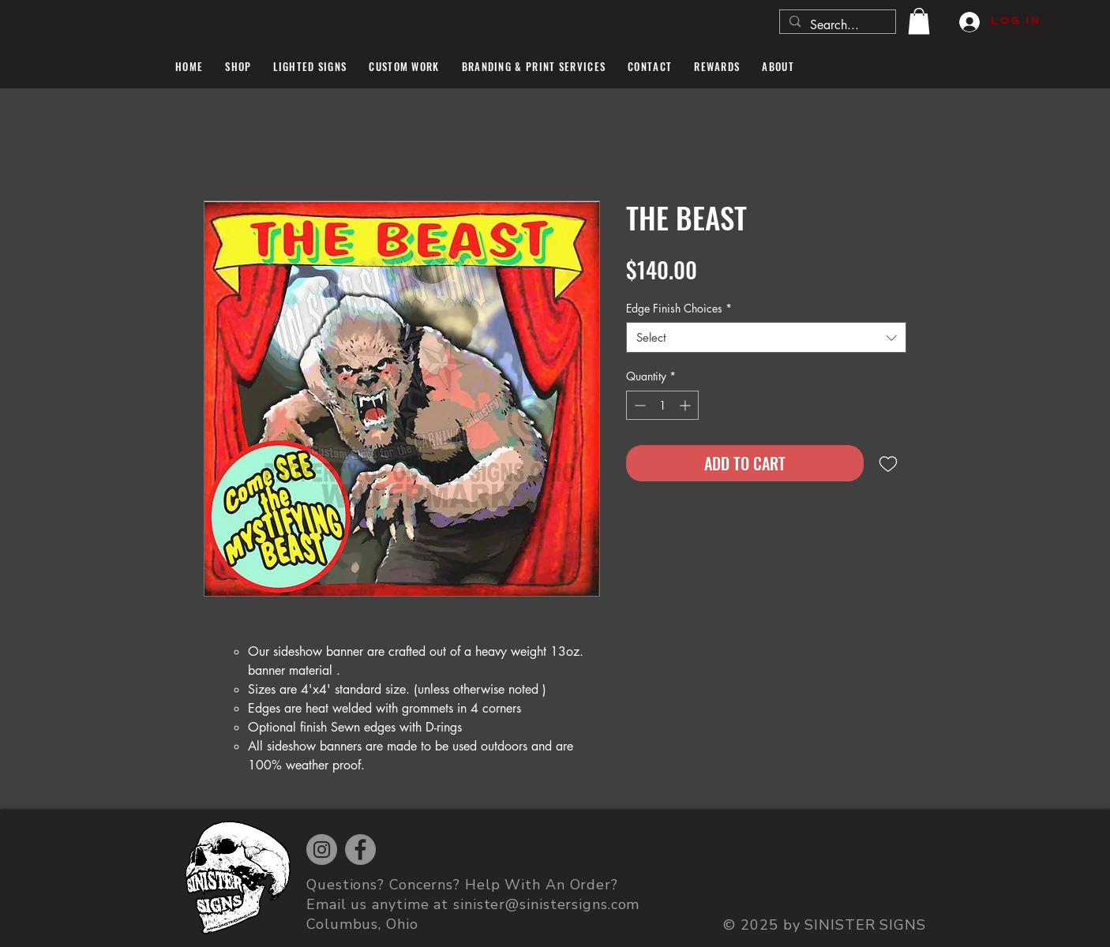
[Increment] (686, 405)
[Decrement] (638, 405)
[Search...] (836, 25)
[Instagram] (321, 849)
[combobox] (766, 337)
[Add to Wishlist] (888, 463)
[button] (919, 21)
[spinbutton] (662, 405)
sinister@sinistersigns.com (546, 904)
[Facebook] (360, 849)
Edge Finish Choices (679, 308)
